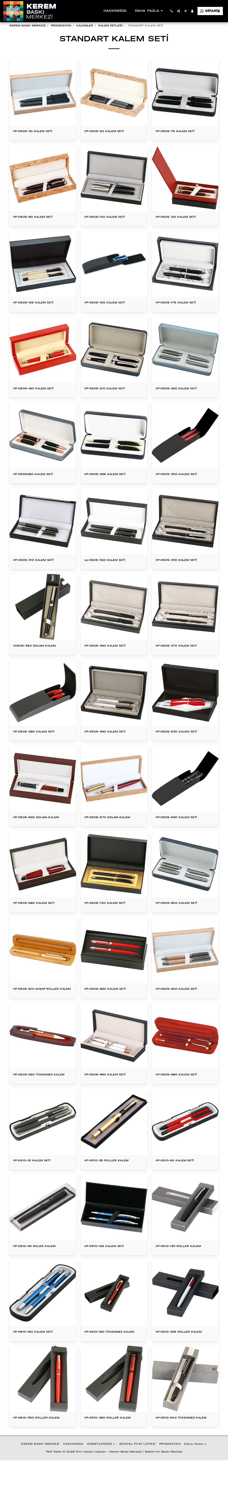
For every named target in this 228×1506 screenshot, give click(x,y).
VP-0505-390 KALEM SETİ (110, 749)
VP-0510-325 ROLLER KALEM (184, 1366)
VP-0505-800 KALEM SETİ (181, 922)
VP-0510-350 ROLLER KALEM (42, 1458)
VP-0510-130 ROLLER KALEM (183, 1279)
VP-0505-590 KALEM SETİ (181, 835)
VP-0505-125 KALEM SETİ (38, 315)
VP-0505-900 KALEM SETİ (181, 1009)
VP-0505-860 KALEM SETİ (110, 1009)
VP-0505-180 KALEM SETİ (38, 402)
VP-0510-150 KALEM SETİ (38, 1366)
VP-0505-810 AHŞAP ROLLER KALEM (41, 1011)
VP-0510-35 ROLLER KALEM (111, 1193)
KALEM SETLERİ (110, 25)
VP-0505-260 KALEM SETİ (181, 402)
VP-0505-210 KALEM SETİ (109, 402)
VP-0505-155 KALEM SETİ (109, 315)
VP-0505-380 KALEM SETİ (39, 749)
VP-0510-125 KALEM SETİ (109, 1279)
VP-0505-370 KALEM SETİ (181, 662)
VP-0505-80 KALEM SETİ (37, 228)
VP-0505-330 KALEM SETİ (181, 575)
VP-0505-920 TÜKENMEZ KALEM (37, 1103)
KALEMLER (84, 25)
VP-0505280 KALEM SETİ (38, 489)
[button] (171, 11)
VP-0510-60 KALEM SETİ (179, 1193)
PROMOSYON (61, 25)
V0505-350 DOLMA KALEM (39, 662)
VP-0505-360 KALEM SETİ (110, 662)
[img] (114, 275)
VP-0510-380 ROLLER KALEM (113, 1458)
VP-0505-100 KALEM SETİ (109, 228)
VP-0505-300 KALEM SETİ (181, 489)
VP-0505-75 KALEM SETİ (179, 141)
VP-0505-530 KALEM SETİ (181, 749)
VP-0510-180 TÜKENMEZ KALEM (108, 1368)
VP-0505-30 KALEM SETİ (37, 141)
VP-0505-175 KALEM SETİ (180, 315)
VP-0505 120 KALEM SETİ (180, 228)
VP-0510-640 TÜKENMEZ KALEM (179, 1460)
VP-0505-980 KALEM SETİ (181, 1101)
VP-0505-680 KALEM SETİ (39, 922)
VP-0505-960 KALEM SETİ (110, 1101)
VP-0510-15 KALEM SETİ (36, 1193)
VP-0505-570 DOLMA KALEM (112, 835)
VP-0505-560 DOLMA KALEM (41, 835)
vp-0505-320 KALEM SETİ (109, 575)
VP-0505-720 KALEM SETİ (109, 922)
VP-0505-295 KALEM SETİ (110, 489)
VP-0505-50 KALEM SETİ (108, 141)
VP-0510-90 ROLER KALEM (39, 1279)
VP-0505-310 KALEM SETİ (38, 575)
